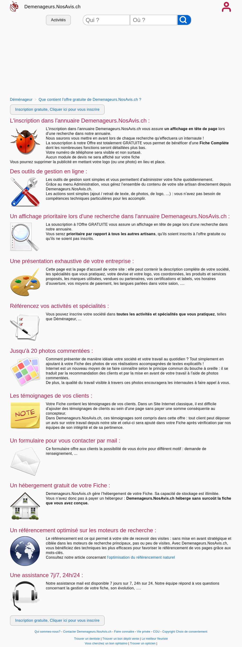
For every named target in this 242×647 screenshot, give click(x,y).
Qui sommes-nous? (47, 631)
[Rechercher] (184, 20)
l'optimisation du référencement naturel (141, 557)
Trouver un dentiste (87, 638)
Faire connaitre (124, 631)
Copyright (168, 631)
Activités (58, 20)
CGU (156, 631)
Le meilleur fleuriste (155, 638)
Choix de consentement (191, 631)
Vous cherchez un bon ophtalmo (106, 643)
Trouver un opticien (143, 643)
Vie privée (143, 631)
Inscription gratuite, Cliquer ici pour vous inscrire (57, 109)
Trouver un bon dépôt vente (121, 638)
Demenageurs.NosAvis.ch (52, 6)
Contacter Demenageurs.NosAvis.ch (87, 631)
